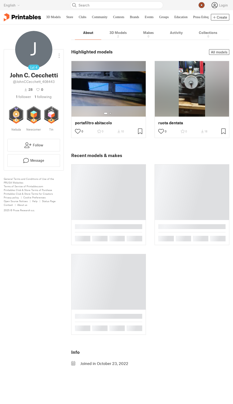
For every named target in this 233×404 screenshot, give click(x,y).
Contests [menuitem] (118, 17)
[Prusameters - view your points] (202, 5)
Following (43, 97)
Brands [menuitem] (134, 17)
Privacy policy (11, 197)
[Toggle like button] (78, 131)
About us (22, 204)
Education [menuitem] (181, 17)
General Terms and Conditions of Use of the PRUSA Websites (29, 180)
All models (219, 52)
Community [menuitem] (100, 17)
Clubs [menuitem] (82, 17)
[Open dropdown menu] (59, 54)
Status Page (49, 201)
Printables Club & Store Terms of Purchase (28, 189)
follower (23, 97)
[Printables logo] (22, 17)
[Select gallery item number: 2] (110, 113)
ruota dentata (170, 123)
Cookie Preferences (34, 197)
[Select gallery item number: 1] (106, 113)
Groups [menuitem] (164, 17)
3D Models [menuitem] (53, 17)
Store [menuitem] (69, 17)
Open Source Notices (16, 201)
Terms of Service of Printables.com (23, 186)
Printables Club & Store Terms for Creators (28, 193)
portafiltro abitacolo (93, 123)
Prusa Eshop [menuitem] (201, 17)
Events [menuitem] (149, 17)
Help (34, 201)
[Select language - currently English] (12, 5)
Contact (8, 204)
